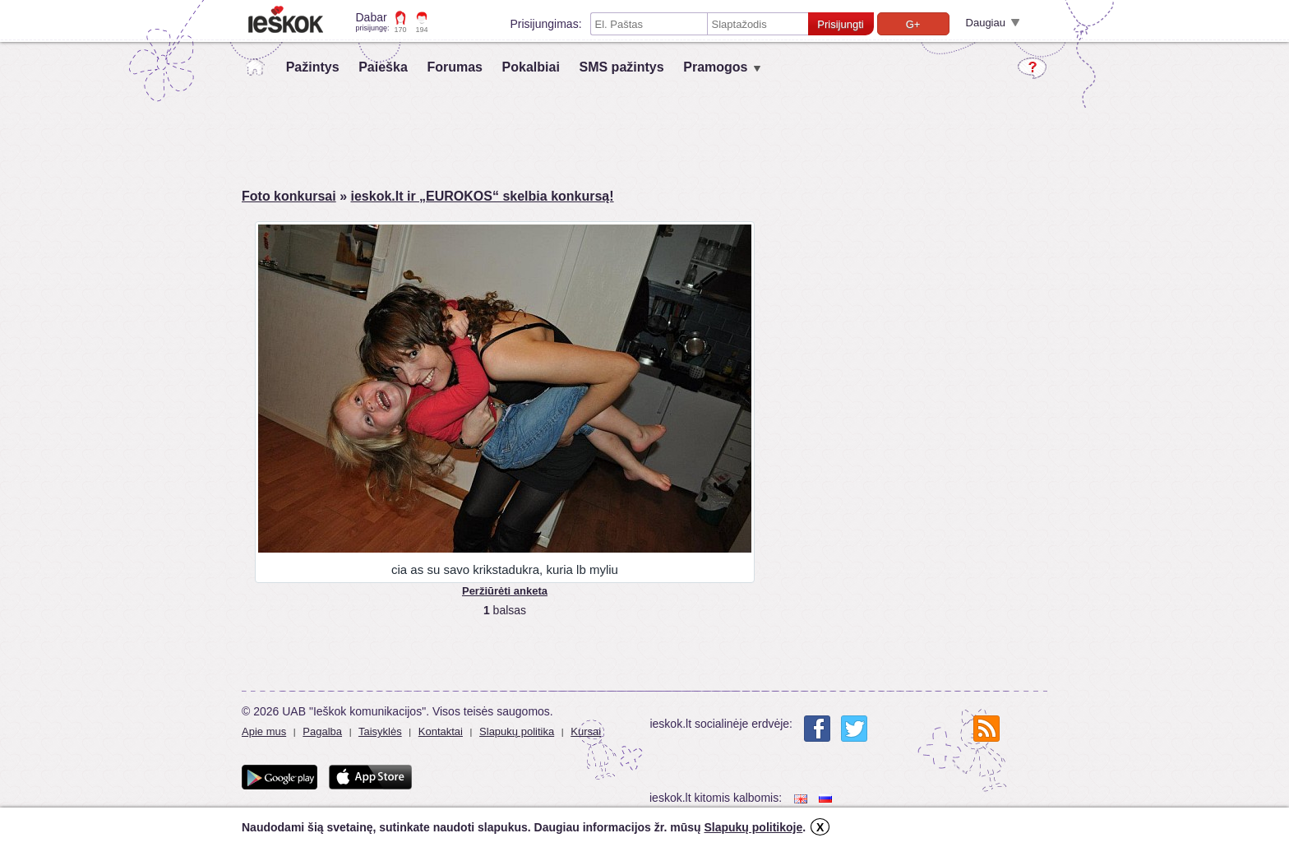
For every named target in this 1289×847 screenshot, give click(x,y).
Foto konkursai (289, 196)
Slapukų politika (516, 731)
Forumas (455, 67)
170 (401, 29)
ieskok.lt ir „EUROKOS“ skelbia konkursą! (481, 196)
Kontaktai (440, 731)
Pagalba (322, 731)
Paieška (383, 67)
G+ (913, 24)
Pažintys (313, 67)
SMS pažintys (621, 67)
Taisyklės (380, 731)
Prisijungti (840, 24)
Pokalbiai (531, 67)
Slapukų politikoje (753, 827)
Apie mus (264, 731)
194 (422, 29)
